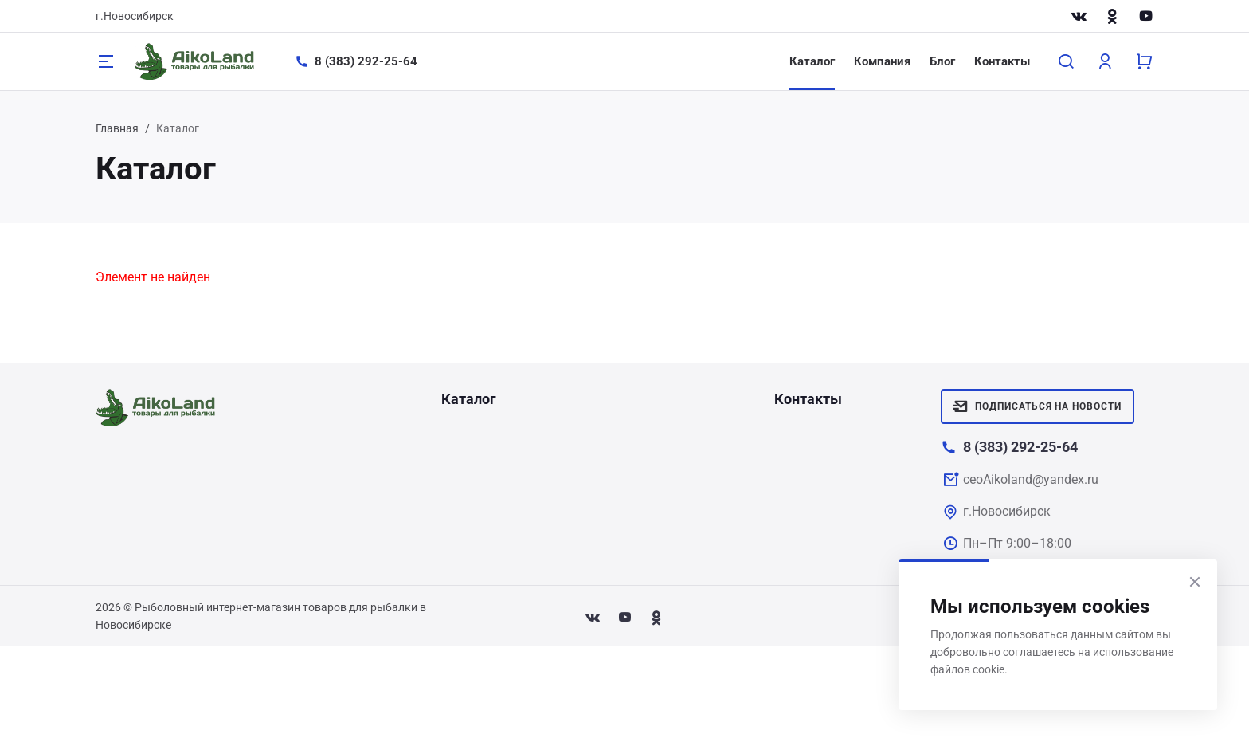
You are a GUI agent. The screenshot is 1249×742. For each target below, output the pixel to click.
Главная (117, 128)
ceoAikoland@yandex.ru (1030, 479)
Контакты (1002, 61)
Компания (882, 61)
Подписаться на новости (1037, 406)
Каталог (812, 61)
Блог (942, 61)
